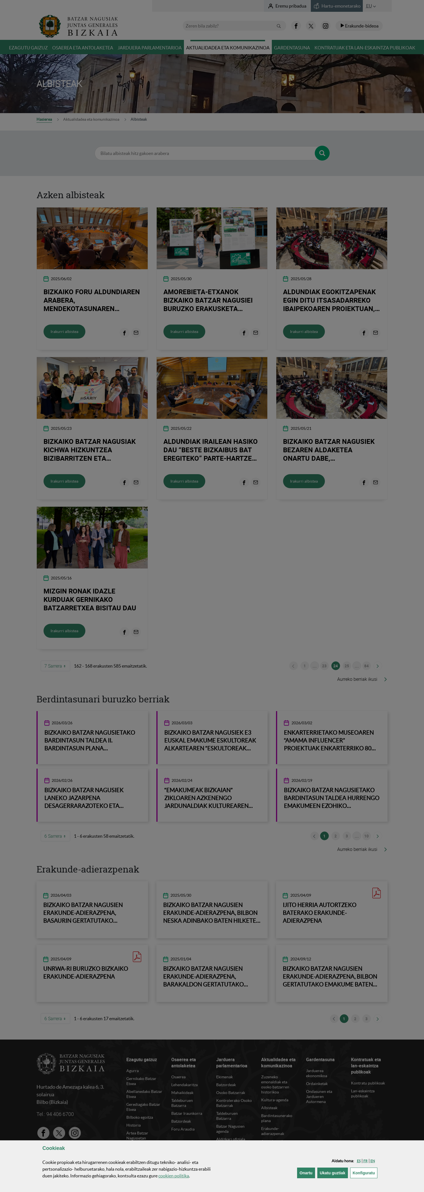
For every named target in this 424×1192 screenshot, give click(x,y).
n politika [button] (173, 1175)
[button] (359, 1161)
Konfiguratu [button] (365, 1172)
